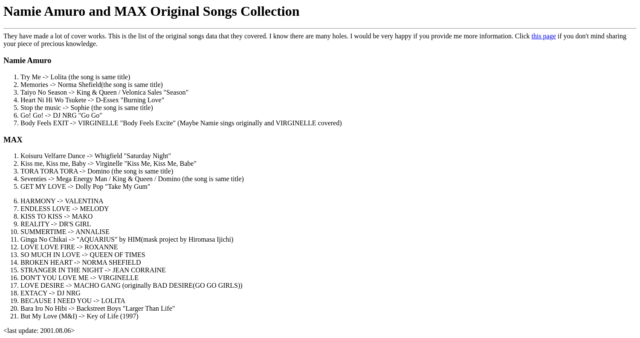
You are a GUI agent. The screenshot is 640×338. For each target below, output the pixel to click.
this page (543, 36)
